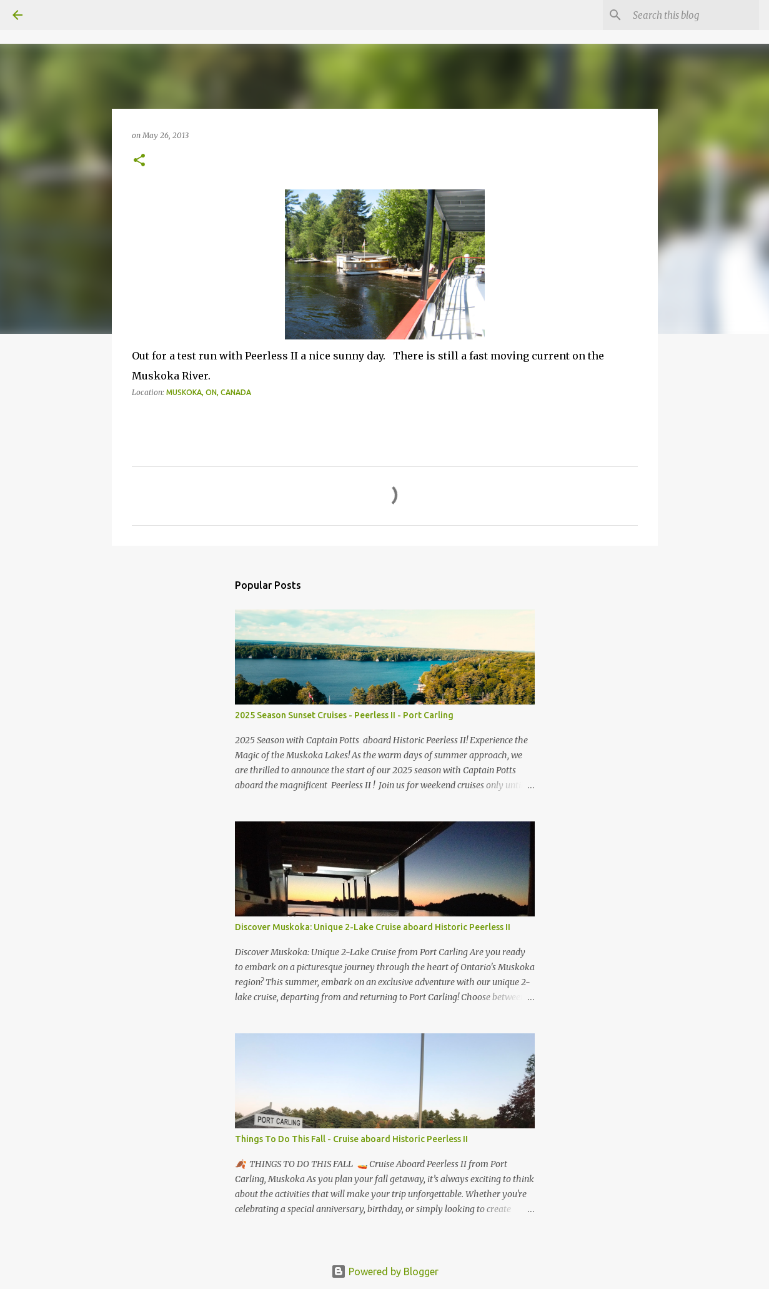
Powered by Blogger (385, 1271)
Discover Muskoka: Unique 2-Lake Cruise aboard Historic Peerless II (372, 927)
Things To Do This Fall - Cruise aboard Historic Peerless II (351, 1139)
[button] (139, 161)
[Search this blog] (693, 15)
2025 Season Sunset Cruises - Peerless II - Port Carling (344, 715)
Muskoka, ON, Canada (208, 392)
